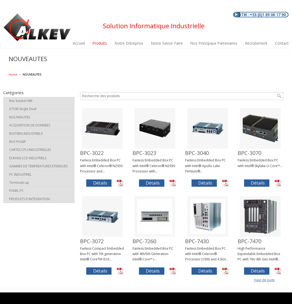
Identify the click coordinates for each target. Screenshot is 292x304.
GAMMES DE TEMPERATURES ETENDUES (38, 166)
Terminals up (19, 182)
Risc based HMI (20, 100)
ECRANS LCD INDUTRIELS (27, 158)
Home (13, 74)
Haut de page (264, 280)
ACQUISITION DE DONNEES (29, 125)
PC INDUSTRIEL (20, 174)
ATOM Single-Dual (22, 109)
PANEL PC (16, 190)
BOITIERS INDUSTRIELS (26, 133)
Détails (100, 183)
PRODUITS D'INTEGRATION (29, 199)
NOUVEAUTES (19, 117)
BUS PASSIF (17, 141)
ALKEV (37, 27)
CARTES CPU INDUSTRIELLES (30, 149)
